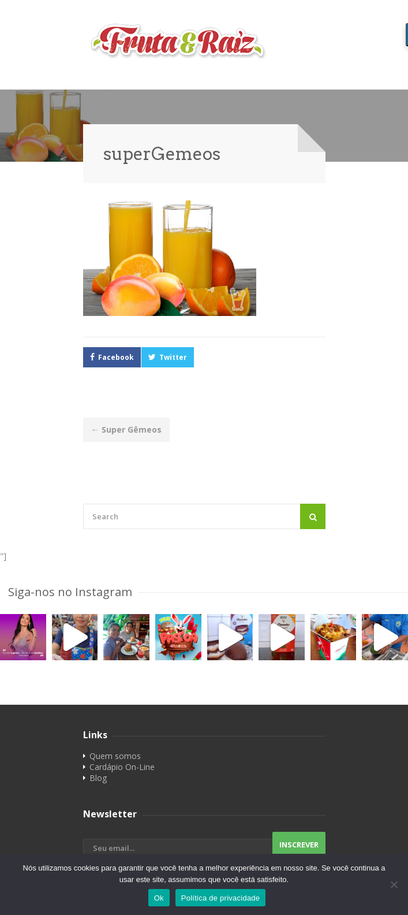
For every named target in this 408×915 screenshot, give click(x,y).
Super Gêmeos (126, 429)
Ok (159, 898)
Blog (98, 777)
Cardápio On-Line (122, 766)
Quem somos (115, 755)
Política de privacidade (220, 898)
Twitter (173, 357)
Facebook (116, 357)
